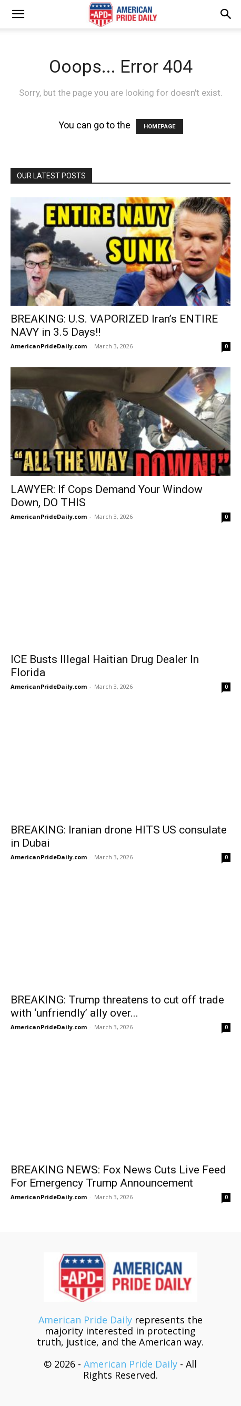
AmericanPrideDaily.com (49, 346)
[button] (18, 14)
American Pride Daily (85, 1319)
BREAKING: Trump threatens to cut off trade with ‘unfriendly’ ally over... (117, 1006)
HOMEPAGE (159, 126)
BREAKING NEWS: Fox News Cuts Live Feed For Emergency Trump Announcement (118, 1176)
